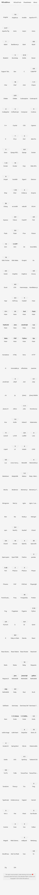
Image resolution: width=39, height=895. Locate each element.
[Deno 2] (5, 148)
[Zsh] (14, 863)
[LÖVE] (33, 445)
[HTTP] (33, 350)
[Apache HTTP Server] (33, 13)
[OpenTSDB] (14, 553)
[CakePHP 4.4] (33, 67)
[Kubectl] (24, 418)
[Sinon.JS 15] (33, 728)
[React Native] (14, 647)
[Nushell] (24, 526)
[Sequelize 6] (24, 728)
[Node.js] (24, 512)
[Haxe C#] (14, 310)
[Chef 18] (14, 80)
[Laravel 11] (5, 431)
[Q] (14, 620)
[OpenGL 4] (24, 539)
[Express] (5, 215)
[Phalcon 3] (24, 566)
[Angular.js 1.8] (14, 13)
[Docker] (33, 148)
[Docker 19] (14, 161)
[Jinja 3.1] (33, 377)
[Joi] (5, 391)
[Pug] (5, 607)
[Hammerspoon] (24, 283)
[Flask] (5, 229)
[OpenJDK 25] (33, 539)
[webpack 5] (24, 836)
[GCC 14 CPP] (14, 242)
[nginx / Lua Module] (33, 499)
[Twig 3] (33, 782)
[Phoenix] (5, 580)
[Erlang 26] (5, 202)
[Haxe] (33, 296)
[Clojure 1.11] (33, 80)
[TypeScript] (5, 796)
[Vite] (14, 809)
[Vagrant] (24, 796)
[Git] (24, 242)
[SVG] (14, 755)
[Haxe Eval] (24, 310)
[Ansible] (24, 13)
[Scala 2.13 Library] (14, 715)
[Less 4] (33, 431)
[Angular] (5, 13)
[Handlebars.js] (33, 283)
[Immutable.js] (14, 364)
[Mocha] (5, 485)
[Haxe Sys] (33, 337)
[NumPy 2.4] (14, 526)
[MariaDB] (24, 458)
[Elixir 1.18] (14, 188)
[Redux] (14, 661)
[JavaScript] (5, 377)
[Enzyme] (33, 188)
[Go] (33, 256)
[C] (24, 67)
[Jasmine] (33, 364)
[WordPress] (5, 850)
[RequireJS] (5, 674)
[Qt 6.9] (24, 620)
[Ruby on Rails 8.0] (14, 634)
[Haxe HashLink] (5, 323)
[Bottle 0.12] (24, 54)
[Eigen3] (24, 175)
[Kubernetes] (33, 418)
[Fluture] (33, 229)
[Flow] (24, 229)
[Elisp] (5, 188)
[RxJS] (33, 688)
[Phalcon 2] (14, 566)
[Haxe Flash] (33, 310)
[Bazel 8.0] (33, 40)
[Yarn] (24, 850)
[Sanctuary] (14, 701)
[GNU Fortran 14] (5, 256)
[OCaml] (33, 526)
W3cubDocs (6, 2)
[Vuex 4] (14, 823)
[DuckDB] (14, 175)
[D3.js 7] (14, 134)
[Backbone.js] (14, 40)
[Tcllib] (14, 769)
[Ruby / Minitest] (33, 472)
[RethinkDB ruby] (5, 688)
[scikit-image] (5, 728)
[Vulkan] (33, 823)
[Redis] (5, 661)
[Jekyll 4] (14, 377)
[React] (33, 634)
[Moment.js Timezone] (33, 485)
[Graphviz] (24, 269)
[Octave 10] (14, 539)
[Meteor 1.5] (24, 472)
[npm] (5, 526)
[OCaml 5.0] (5, 539)
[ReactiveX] (33, 647)
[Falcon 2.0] (14, 215)
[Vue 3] (24, 823)
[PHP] (14, 580)
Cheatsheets (27, 2)
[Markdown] (5, 472)
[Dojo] (24, 161)
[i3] (5, 364)
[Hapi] (5, 296)
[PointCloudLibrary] (5, 593)
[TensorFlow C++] (33, 769)
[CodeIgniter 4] (5, 108)
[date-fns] (33, 134)
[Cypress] (33, 121)
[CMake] (5, 94)
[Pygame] (24, 607)
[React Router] (24, 647)
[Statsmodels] (33, 742)
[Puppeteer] (14, 607)
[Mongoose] (5, 499)
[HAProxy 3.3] (14, 296)
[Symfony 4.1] (24, 755)
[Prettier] (33, 593)
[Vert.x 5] (5, 809)
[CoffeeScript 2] (14, 108)
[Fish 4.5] (33, 215)
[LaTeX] (14, 431)
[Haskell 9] (24, 296)
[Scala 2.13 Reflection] (24, 715)
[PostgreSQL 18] (24, 593)
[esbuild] (24, 202)
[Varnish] (33, 796)
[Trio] (24, 782)
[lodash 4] (24, 445)
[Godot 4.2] (5, 269)
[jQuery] (24, 391)
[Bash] (24, 40)
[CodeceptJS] (33, 94)
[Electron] (33, 175)
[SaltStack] (5, 701)
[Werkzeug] (33, 836)
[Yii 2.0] (33, 850)
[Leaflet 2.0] (24, 431)
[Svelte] (5, 755)
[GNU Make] (14, 256)
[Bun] (14, 67)
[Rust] (24, 688)
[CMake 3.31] (14, 94)
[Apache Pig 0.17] (5, 27)
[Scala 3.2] (33, 715)
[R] (5, 634)
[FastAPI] (24, 215)
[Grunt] (5, 283)
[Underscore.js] (14, 796)
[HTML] (14, 350)
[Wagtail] (5, 836)
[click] (24, 80)
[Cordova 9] (33, 108)
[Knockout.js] (33, 404)
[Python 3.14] (33, 607)
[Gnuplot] (24, 256)
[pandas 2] (33, 553)
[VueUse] (5, 823)
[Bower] (33, 54)
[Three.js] (14, 782)
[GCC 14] (5, 242)
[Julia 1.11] (24, 404)
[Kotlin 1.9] (14, 418)
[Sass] (5, 715)
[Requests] (33, 661)
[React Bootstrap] (5, 647)
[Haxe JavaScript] (24, 323)
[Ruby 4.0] (14, 688)
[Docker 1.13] (5, 161)
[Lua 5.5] (5, 458)
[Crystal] (14, 121)
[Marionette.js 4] (33, 458)
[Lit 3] (14, 445)
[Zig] (5, 863)
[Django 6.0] (24, 148)
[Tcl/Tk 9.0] (5, 769)
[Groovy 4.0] (33, 269)
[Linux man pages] (14, 458)
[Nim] (5, 512)
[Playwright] (33, 580)
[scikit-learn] (14, 728)
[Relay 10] (24, 661)
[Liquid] (5, 445)
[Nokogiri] (33, 512)
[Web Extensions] (14, 836)
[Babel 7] (5, 40)
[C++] (5, 121)
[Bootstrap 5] (14, 54)
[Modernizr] (14, 485)
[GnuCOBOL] (33, 242)
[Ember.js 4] (24, 188)
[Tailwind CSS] (33, 755)
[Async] (24, 27)
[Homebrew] (5, 350)
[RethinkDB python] (33, 674)
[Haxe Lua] (33, 323)
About (35, 2)
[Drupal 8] (5, 175)
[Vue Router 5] (33, 809)
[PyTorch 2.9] (5, 620)
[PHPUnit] (24, 580)
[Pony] (14, 593)
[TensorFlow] (24, 769)
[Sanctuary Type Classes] (33, 701)
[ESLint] (33, 202)
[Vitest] (24, 809)
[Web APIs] (33, 161)
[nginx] (24, 499)
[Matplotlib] (14, 472)
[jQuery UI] (5, 404)
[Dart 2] (24, 134)
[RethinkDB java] (14, 674)
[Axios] (33, 27)
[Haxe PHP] (14, 337)
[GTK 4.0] (14, 283)
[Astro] (14, 27)
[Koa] (5, 418)
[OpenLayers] (5, 553)
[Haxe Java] (14, 323)
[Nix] (14, 512)
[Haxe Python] (24, 337)
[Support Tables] (5, 67)
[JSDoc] (14, 404)
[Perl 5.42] (5, 566)
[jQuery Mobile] (33, 391)
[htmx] (24, 350)
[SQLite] (24, 742)
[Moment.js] (24, 485)
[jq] (14, 391)
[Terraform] (5, 782)
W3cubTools (17, 2)
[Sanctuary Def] (24, 701)
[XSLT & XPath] (14, 850)
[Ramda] (24, 634)
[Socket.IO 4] (5, 742)
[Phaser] (33, 566)
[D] (5, 134)
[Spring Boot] (14, 742)
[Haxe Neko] (5, 337)
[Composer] (24, 108)
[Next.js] (14, 499)
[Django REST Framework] (14, 148)
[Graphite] (14, 269)
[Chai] (5, 80)
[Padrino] (24, 553)
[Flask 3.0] (14, 229)
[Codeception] (24, 94)
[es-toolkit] (14, 202)
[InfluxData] (24, 364)
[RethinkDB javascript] (24, 674)
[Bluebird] (5, 54)
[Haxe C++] (5, 310)
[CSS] (24, 121)
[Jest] (24, 377)
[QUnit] (33, 620)
